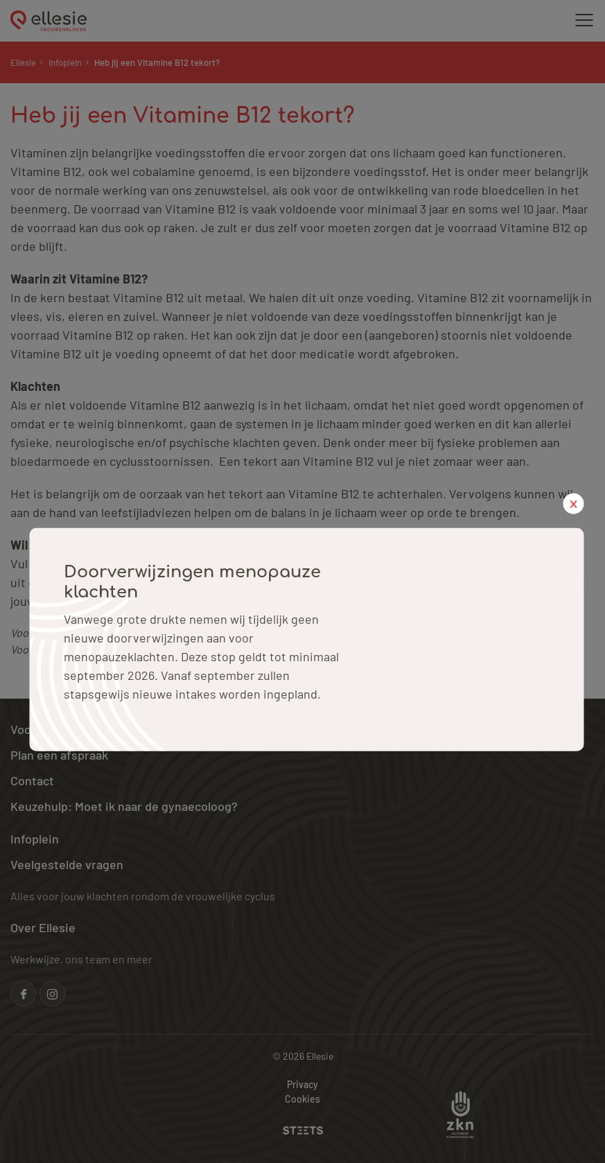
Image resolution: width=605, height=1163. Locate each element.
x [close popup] (573, 503)
